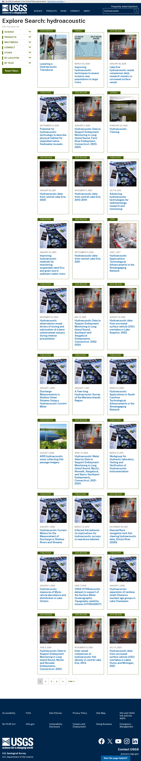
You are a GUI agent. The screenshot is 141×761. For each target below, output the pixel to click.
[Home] (14, 13)
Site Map (100, 713)
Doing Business (104, 724)
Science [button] (9, 32)
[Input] (121, 11)
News (63, 11)
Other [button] (8, 52)
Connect (75, 11)
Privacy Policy (80, 713)
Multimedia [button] (11, 42)
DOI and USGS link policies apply (127, 716)
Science (38, 11)
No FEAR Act (9, 724)
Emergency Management (126, 725)
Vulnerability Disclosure (55, 725)
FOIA (28, 713)
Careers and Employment (79, 725)
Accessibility (8, 713)
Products (51, 11)
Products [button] (10, 37)
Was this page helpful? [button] (116, 758)
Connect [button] (9, 47)
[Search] (136, 11)
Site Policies (55, 713)
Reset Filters (11, 71)
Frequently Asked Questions (124, 6)
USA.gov (30, 724)
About (87, 11)
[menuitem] (38, 9)
